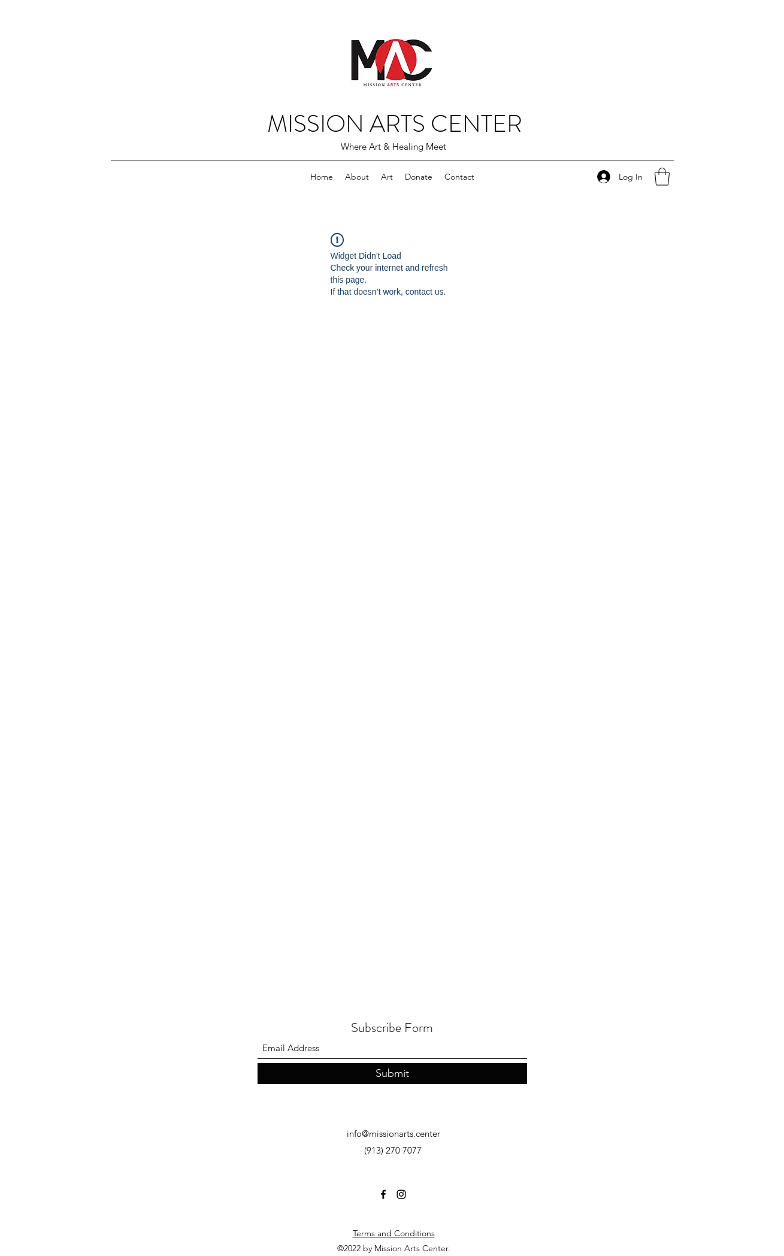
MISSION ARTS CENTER (394, 124)
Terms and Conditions (394, 1233)
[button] (662, 177)
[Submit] (392, 1073)
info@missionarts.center (393, 1133)
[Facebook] (383, 1194)
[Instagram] (401, 1194)
